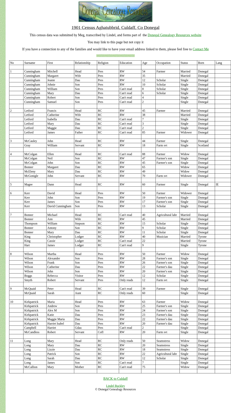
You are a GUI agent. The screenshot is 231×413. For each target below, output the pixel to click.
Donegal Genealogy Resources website (174, 35)
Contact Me (201, 49)
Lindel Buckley (115, 385)
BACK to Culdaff (115, 379)
